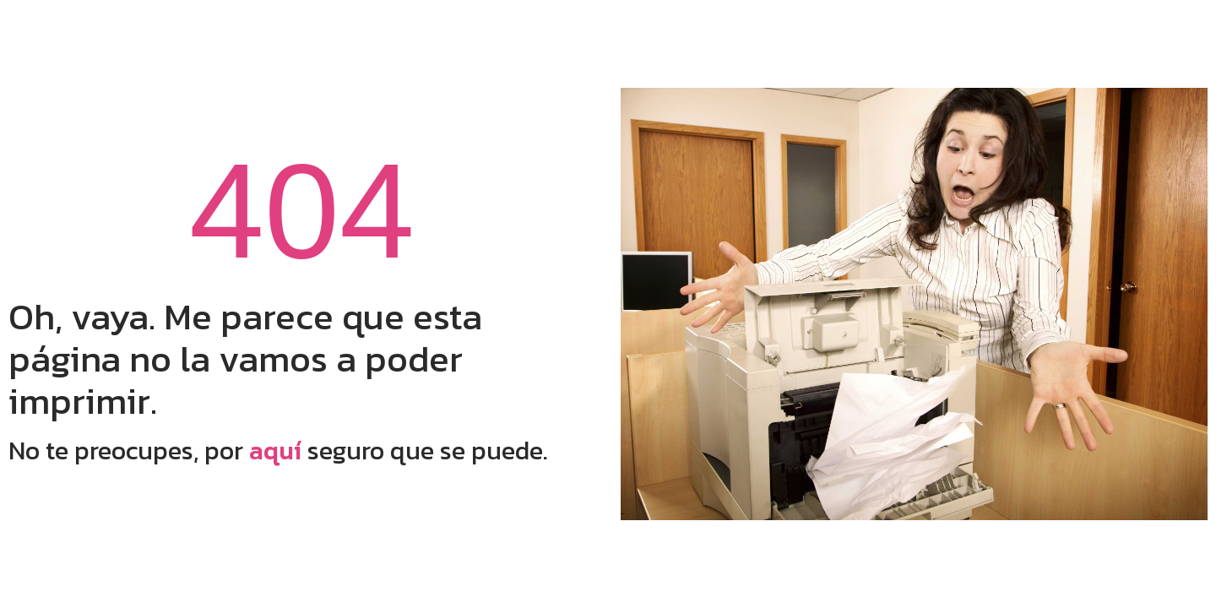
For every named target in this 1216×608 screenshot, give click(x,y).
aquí (275, 451)
